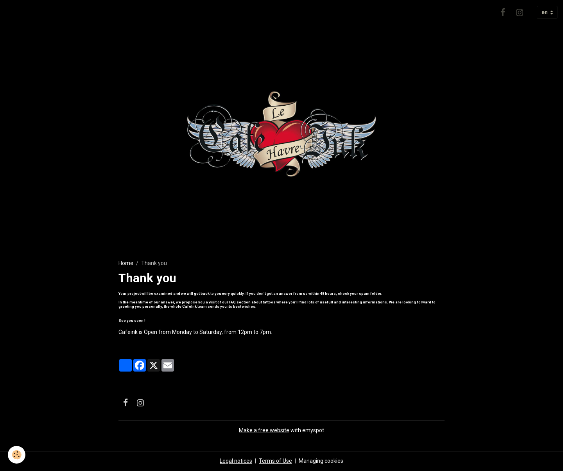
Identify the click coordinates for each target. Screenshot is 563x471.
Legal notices (236, 461)
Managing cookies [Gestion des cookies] (321, 461)
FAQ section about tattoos (252, 302)
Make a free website (264, 430)
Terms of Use (275, 461)
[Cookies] (16, 455)
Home (125, 263)
